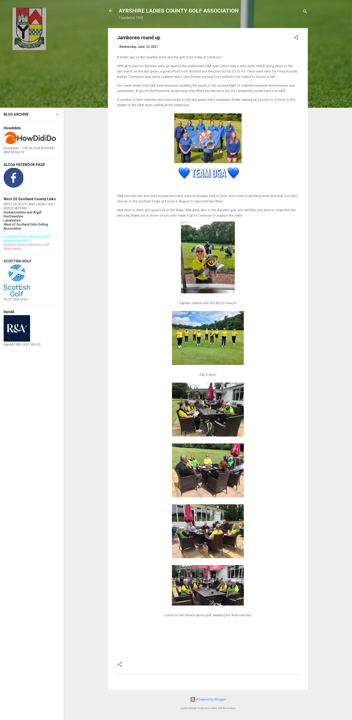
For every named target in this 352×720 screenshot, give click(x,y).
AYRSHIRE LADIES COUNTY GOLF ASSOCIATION (179, 11)
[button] (296, 38)
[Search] (305, 12)
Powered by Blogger (208, 699)
